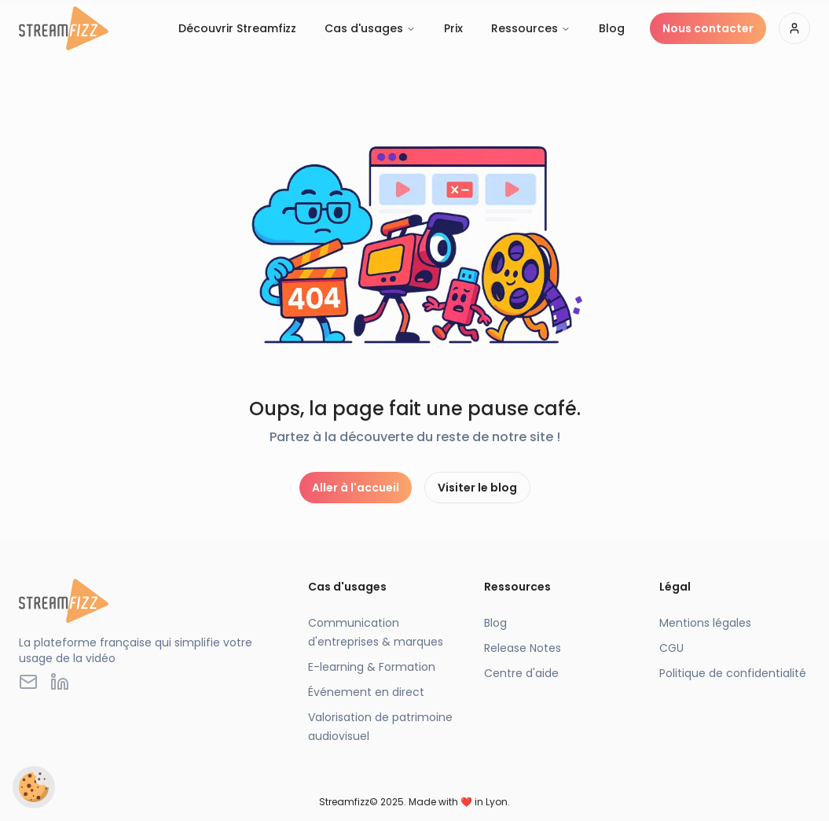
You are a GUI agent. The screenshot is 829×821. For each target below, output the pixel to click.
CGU (671, 648)
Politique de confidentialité (732, 673)
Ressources (530, 28)
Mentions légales (705, 623)
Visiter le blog (477, 487)
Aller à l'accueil (355, 487)
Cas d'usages (370, 28)
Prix (453, 28)
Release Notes (522, 648)
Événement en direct (366, 692)
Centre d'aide (521, 673)
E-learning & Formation (371, 667)
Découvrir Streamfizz (237, 28)
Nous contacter (708, 28)
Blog (612, 28)
